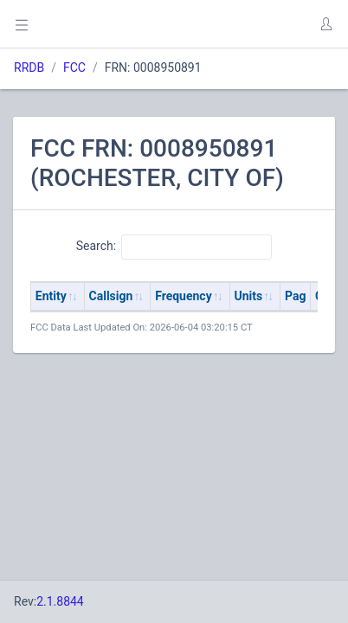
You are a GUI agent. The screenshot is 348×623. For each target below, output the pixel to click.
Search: (174, 246)
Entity (51, 296)
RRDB (29, 67)
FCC (74, 67)
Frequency (183, 296)
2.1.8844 (60, 601)
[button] (325, 24)
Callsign (111, 296)
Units (249, 296)
